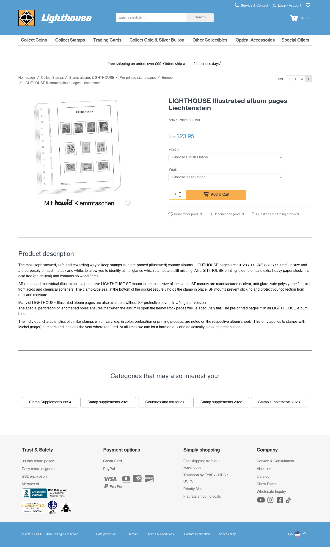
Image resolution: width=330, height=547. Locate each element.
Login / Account (286, 5)
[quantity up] (180, 192)
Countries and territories (164, 402)
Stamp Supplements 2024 (50, 402)
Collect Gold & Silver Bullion (156, 40)
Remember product (185, 214)
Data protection (106, 534)
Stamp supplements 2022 (221, 402)
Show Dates (267, 484)
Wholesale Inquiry (271, 492)
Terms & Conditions (161, 534)
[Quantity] (175, 194)
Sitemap (132, 534)
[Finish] (225, 157)
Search (200, 17)
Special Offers (295, 40)
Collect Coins (34, 40)
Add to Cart (216, 194)
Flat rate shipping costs (202, 496)
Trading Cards (107, 40)
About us (264, 469)
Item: (280, 79)
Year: (172, 169)
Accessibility (227, 534)
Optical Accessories (255, 40)
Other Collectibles (209, 40)
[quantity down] (180, 197)
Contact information (197, 534)
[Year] (225, 177)
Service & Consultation (275, 461)
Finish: (173, 149)
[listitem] (77, 151)
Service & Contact (251, 5)
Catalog (263, 476)
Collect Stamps (70, 40)
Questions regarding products (277, 214)
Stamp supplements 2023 (279, 402)
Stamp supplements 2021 (108, 402)
